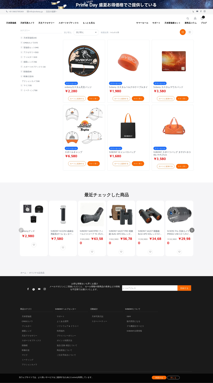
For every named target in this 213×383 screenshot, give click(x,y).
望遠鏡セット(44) (31, 47)
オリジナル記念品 (36, 273)
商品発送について (64, 350)
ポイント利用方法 (64, 341)
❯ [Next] (192, 230)
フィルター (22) (30, 57)
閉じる (173, 377)
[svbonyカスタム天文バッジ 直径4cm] (84, 61)
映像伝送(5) (28, 76)
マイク (25, 355)
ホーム (23, 273)
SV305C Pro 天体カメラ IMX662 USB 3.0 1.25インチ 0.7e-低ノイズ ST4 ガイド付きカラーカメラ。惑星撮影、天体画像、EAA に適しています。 (179, 233)
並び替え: (68, 32)
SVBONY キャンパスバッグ (122, 152)
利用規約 (60, 331)
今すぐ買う (93, 99)
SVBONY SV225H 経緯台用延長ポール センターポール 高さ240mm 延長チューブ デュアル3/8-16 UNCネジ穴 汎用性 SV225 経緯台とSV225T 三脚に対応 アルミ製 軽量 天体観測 (63, 233)
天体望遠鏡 (26, 317)
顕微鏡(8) (27, 71)
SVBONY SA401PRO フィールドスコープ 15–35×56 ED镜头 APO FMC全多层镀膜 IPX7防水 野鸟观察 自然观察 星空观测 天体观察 (92, 233)
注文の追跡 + (51, 11)
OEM (129, 317)
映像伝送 (26, 350)
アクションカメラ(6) (31, 81)
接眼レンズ (26, 331)
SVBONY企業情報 (134, 331)
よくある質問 (62, 321)
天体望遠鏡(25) (30, 37)
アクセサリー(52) (31, 52)
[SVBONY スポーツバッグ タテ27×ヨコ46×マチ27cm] (172, 126)
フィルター (26, 326)
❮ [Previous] (21, 230)
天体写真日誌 (97, 317)
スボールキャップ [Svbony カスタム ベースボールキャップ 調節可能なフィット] (73, 152)
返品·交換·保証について (67, 345)
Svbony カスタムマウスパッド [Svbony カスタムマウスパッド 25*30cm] (168, 87)
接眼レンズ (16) (30, 61)
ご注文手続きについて (66, 355)
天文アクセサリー (29, 336)
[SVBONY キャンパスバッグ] (128, 126)
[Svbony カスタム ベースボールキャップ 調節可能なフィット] (84, 126)
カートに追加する (77, 99)
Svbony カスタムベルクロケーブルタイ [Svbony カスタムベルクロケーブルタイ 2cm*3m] (128, 87)
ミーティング (27, 360)
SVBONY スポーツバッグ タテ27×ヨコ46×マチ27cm (172, 153)
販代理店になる (133, 321)
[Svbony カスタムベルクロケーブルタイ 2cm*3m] (128, 61)
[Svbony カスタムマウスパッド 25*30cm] (172, 61)
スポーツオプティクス (31, 341)
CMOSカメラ (27, 321)
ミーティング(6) (30, 90)
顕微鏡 (25, 345)
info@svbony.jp (35, 11)
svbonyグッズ (28, 231)
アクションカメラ (29, 365)
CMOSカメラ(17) (30, 42)
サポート (60, 317)
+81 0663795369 (15, 11)
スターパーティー (99, 321)
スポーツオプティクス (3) (34, 66)
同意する (159, 377)
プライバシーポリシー (66, 336)
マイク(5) (27, 85)
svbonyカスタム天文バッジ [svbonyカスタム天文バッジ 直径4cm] (78, 87)
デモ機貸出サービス (135, 326)
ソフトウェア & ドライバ (67, 326)
